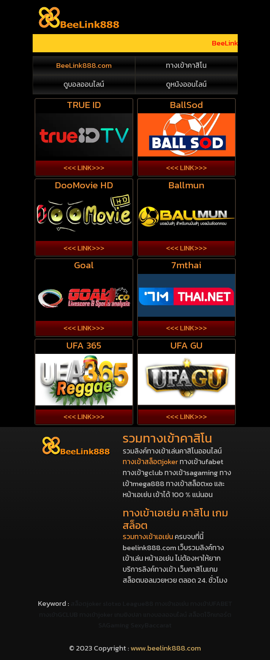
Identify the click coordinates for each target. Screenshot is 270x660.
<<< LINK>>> (83, 167)
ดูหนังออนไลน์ (186, 84)
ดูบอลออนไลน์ (83, 84)
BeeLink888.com (84, 65)
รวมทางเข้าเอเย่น (148, 536)
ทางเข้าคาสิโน (186, 65)
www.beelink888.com (166, 648)
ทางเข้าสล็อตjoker (150, 461)
